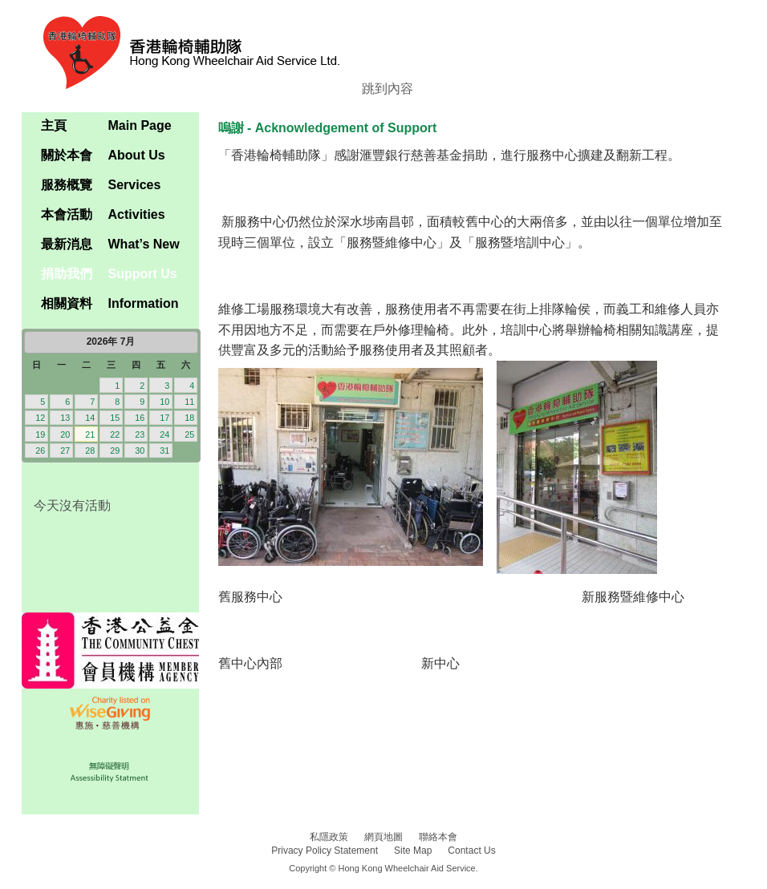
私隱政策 (329, 837)
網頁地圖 (383, 837)
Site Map (413, 850)
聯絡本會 (438, 837)
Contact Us (471, 850)
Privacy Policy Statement (324, 850)
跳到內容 (387, 88)
